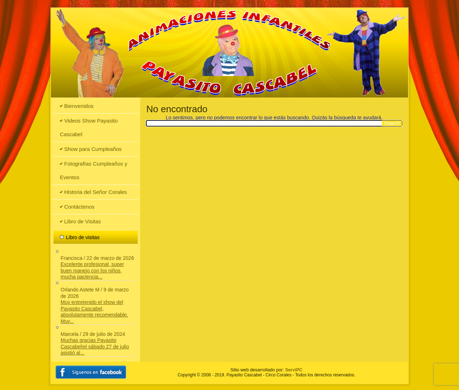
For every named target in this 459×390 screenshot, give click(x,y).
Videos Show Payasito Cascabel (89, 127)
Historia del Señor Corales (95, 192)
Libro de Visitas (82, 221)
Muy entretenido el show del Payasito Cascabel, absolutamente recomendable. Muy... (94, 311)
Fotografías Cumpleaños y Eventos (93, 170)
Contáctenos (79, 207)
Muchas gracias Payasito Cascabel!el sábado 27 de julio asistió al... (95, 346)
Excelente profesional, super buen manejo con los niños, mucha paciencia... (92, 270)
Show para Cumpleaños (93, 149)
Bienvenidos (79, 106)
